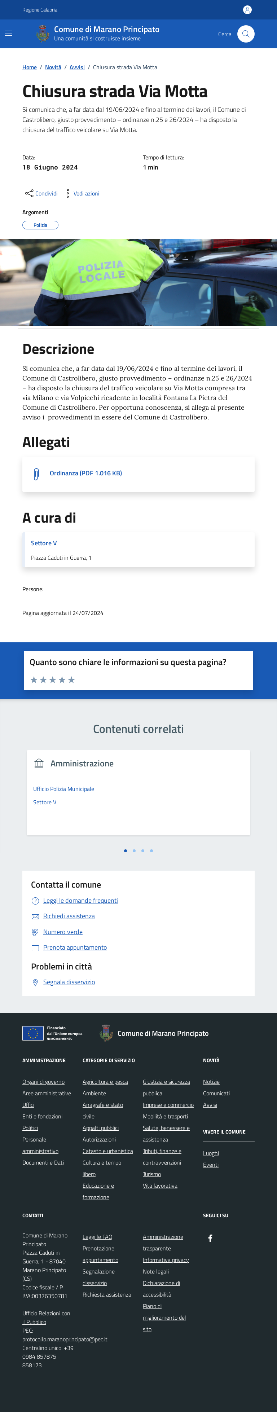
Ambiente (94, 1093)
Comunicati (216, 1093)
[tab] (125, 850)
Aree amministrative (46, 1093)
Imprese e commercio (168, 1104)
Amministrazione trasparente (163, 1242)
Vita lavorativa (160, 1185)
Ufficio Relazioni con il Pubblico (46, 1317)
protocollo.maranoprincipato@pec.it (64, 1339)
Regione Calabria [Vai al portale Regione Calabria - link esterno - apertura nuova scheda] (39, 9)
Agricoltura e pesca (105, 1081)
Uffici (28, 1104)
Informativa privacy (166, 1259)
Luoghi (211, 1153)
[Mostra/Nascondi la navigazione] (8, 33)
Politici (30, 1127)
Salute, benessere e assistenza (166, 1133)
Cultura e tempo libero (102, 1168)
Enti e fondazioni (42, 1116)
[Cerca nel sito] (246, 34)
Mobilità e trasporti (165, 1116)
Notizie (211, 1081)
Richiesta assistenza (107, 1294)
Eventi (211, 1164)
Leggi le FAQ (98, 1236)
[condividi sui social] (40, 193)
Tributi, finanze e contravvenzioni (162, 1157)
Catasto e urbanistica (108, 1151)
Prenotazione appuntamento (100, 1254)
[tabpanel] (138, 797)
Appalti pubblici (101, 1127)
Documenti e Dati (43, 1162)
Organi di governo (43, 1081)
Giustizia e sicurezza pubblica (166, 1087)
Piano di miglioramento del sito (164, 1317)
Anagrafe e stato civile (103, 1110)
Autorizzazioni (99, 1139)
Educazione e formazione (98, 1191)
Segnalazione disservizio (99, 1277)
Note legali (156, 1271)
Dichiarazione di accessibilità (161, 1289)
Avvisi (210, 1104)
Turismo (152, 1174)
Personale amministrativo (40, 1145)
